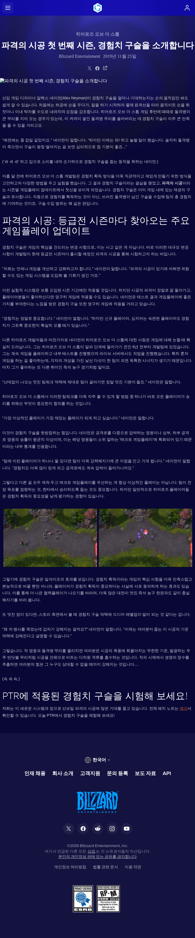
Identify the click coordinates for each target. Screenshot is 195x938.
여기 (183, 708)
